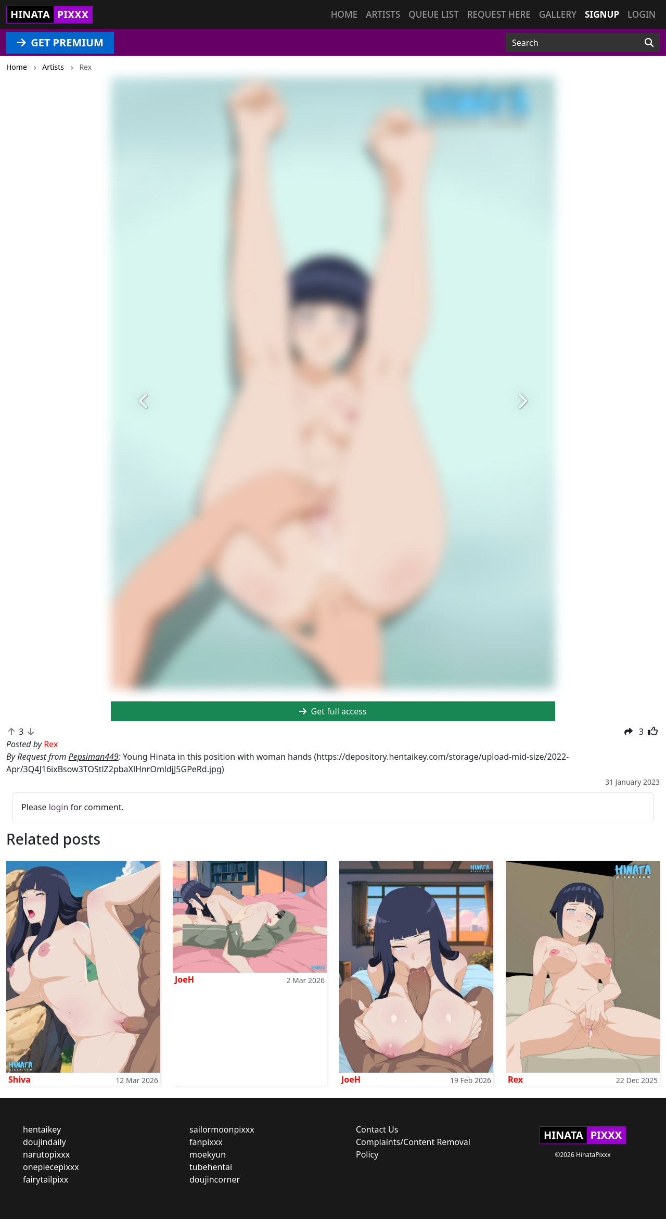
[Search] (649, 43)
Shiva (19, 1079)
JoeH (184, 979)
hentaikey (42, 1129)
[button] (144, 401)
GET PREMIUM (60, 42)
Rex (515, 1079)
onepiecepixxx (51, 1167)
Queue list (433, 14)
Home (344, 14)
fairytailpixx (45, 1179)
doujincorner (214, 1179)
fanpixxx (206, 1142)
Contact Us (377, 1129)
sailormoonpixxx (221, 1129)
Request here (499, 14)
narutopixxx (46, 1154)
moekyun (207, 1154)
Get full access (332, 711)
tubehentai (210, 1167)
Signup (602, 14)
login (59, 807)
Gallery (558, 14)
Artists (383, 14)
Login (641, 14)
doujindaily (44, 1142)
